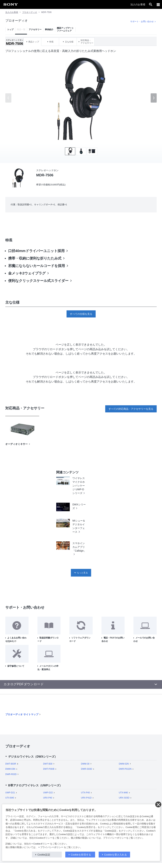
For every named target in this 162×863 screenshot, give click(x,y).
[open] (151, 4)
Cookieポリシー (41, 844)
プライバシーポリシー (51, 847)
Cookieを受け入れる (115, 854)
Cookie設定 (43, 854)
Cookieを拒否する (81, 854)
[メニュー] (158, 4)
